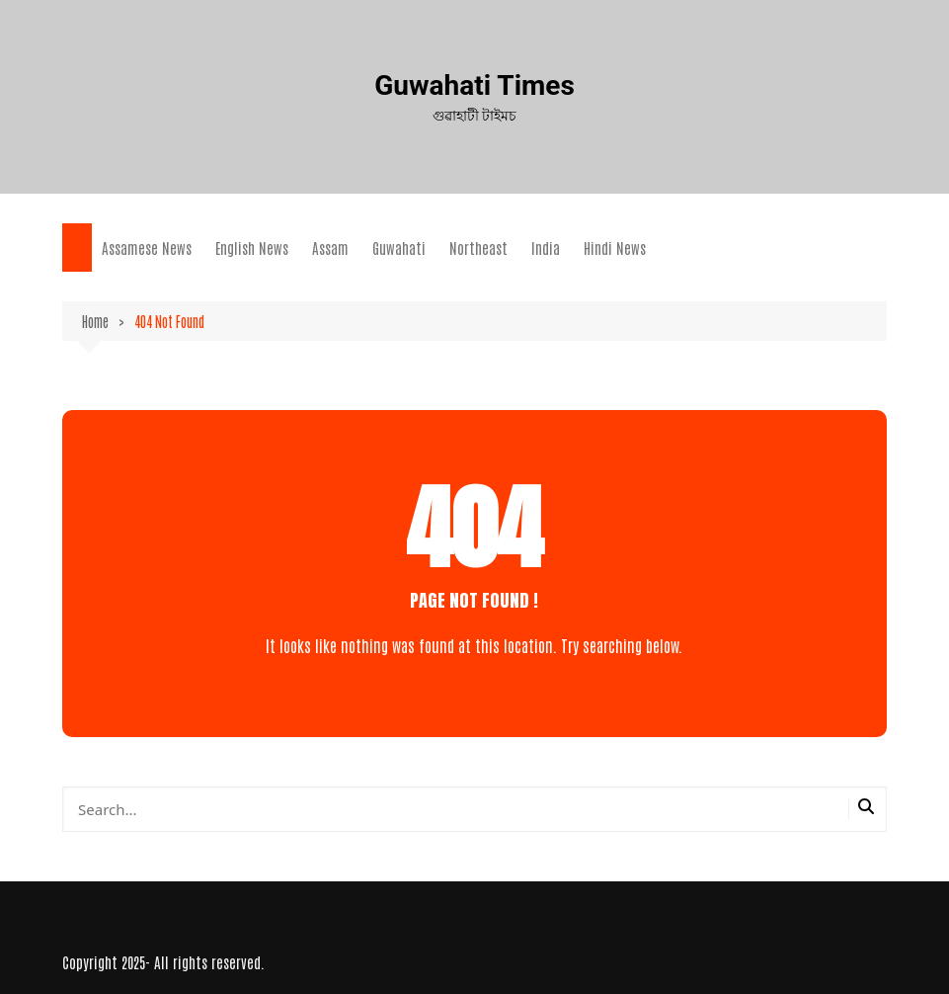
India (545, 247)
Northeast (478, 247)
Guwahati (399, 247)
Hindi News (615, 247)
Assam (330, 247)
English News (251, 247)
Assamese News (147, 247)
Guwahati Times (474, 85)
